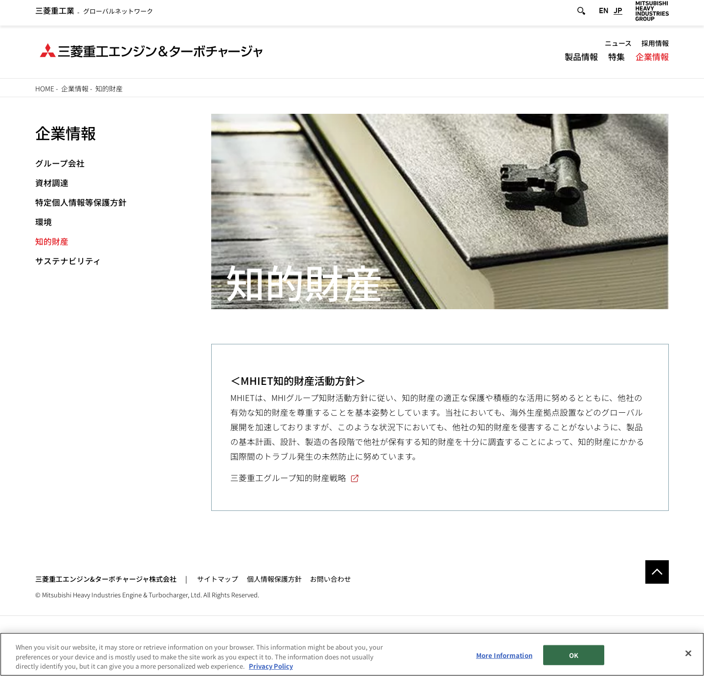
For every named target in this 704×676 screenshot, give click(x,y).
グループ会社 (60, 163)
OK (573, 655)
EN (604, 14)
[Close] (688, 653)
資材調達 (51, 183)
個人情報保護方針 (274, 579)
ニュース (618, 46)
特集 (616, 59)
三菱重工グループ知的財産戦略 (288, 478)
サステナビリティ (68, 261)
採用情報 (655, 46)
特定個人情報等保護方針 (81, 202)
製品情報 (581, 59)
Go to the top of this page (657, 572)
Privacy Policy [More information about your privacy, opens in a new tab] (271, 666)
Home (44, 88)
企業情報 (652, 59)
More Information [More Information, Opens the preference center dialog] (504, 655)
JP (618, 14)
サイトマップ (217, 579)
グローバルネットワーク (94, 14)
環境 (43, 222)
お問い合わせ (330, 579)
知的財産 (51, 241)
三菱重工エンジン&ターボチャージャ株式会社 (105, 579)
